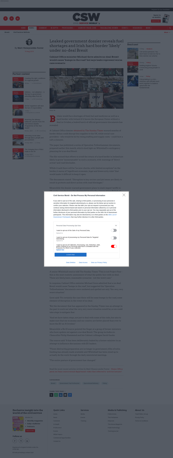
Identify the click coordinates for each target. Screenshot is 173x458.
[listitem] (86, 225)
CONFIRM (70, 255)
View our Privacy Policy (99, 262)
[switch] (114, 230)
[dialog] (86, 229)
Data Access (83, 262)
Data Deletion (70, 262)
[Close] (125, 196)
